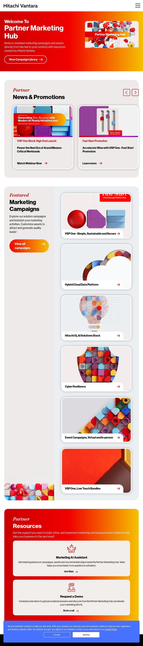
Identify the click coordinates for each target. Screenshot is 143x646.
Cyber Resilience (75, 386)
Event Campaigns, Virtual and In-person (89, 437)
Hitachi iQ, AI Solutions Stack (82, 335)
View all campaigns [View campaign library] (22, 246)
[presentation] (126, 92)
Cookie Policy (111, 629)
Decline (86, 635)
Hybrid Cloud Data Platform (81, 284)
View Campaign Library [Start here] (23, 59)
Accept (57, 635)
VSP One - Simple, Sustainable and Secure (90, 233)
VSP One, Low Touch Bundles (82, 488)
